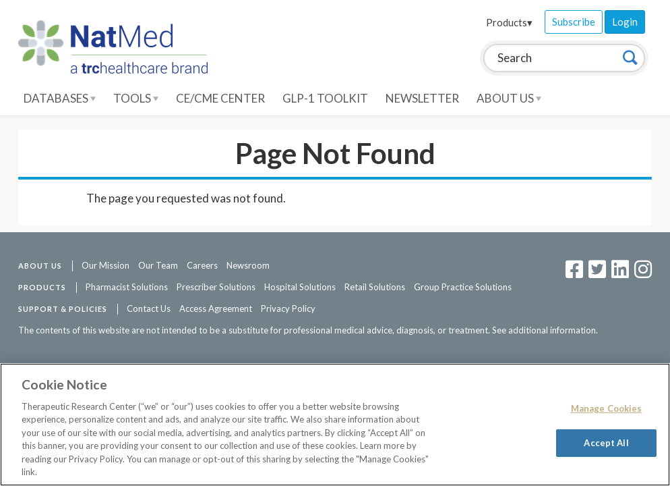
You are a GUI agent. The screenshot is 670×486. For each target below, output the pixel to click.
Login (625, 22)
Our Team (158, 265)
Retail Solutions (374, 286)
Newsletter (422, 98)
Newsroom (248, 265)
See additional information (544, 330)
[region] (335, 424)
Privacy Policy (288, 308)
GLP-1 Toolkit (325, 98)
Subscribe (573, 22)
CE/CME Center (220, 98)
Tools (135, 98)
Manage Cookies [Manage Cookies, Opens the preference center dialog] (606, 408)
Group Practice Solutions (463, 286)
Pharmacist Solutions (127, 286)
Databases (60, 98)
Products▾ (509, 22)
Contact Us (149, 308)
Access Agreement (215, 308)
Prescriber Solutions (216, 286)
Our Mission (105, 265)
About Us (509, 98)
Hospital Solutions (300, 286)
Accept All (606, 442)
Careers (202, 265)
